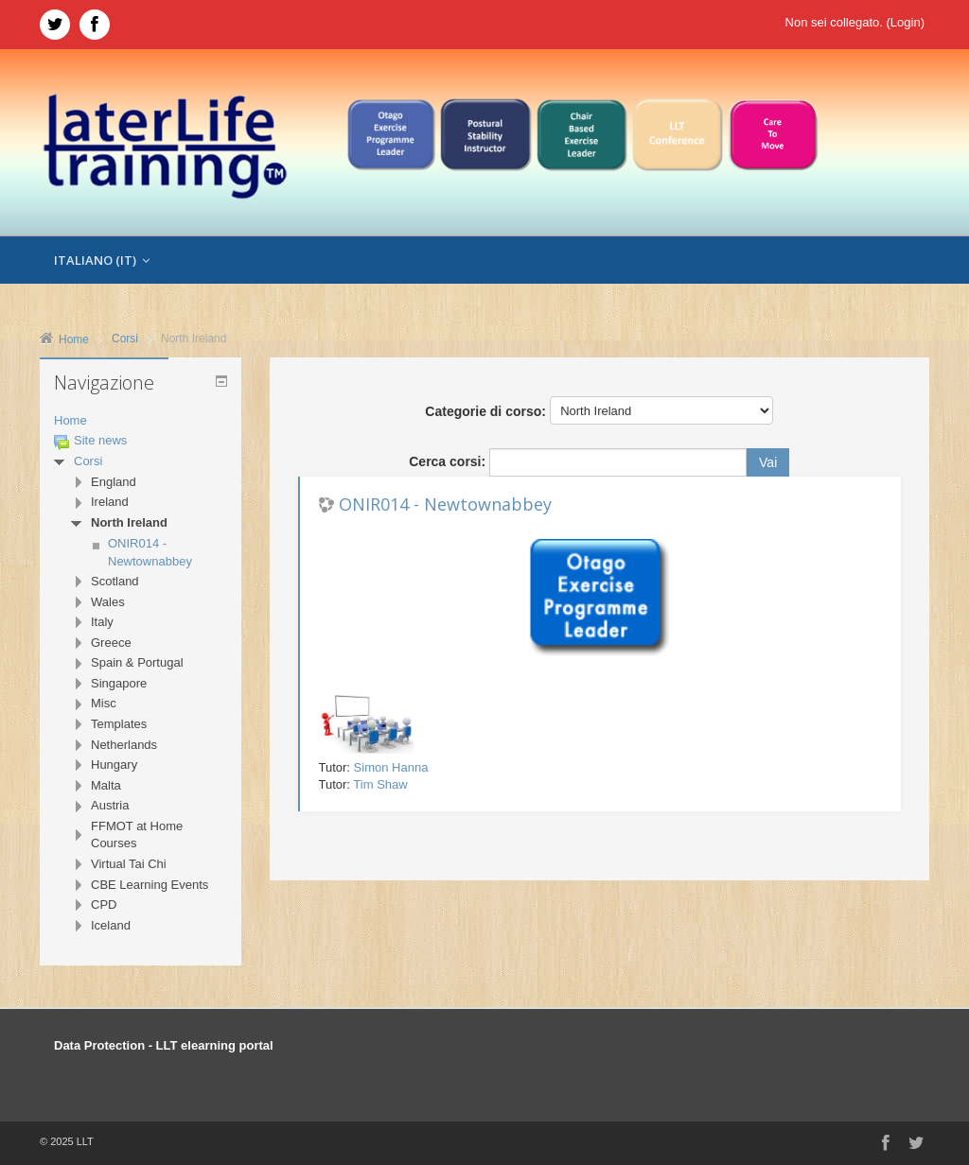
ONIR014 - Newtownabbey (445, 504)
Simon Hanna (391, 767)
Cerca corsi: (449, 461)
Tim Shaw (380, 784)
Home (70, 420)
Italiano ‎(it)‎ (102, 260)
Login (905, 22)
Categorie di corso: (485, 411)
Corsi (88, 461)
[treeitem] (140, 421)
